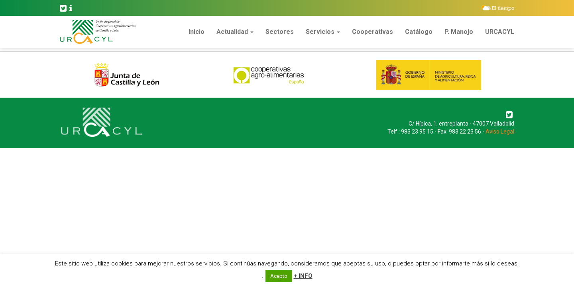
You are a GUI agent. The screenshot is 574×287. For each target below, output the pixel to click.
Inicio (196, 31)
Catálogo (418, 31)
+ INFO (303, 275)
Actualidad (235, 31)
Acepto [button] (278, 276)
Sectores (279, 31)
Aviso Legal (500, 131)
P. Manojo (458, 31)
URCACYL (499, 31)
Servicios (323, 31)
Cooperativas (372, 31)
